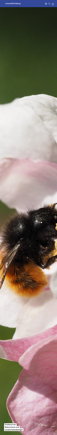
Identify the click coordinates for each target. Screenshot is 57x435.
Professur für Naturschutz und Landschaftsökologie (14, 427)
